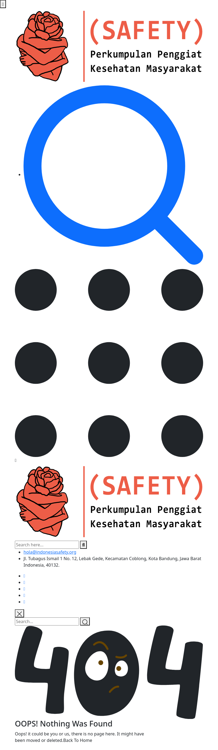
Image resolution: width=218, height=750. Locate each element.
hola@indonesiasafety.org (50, 552)
